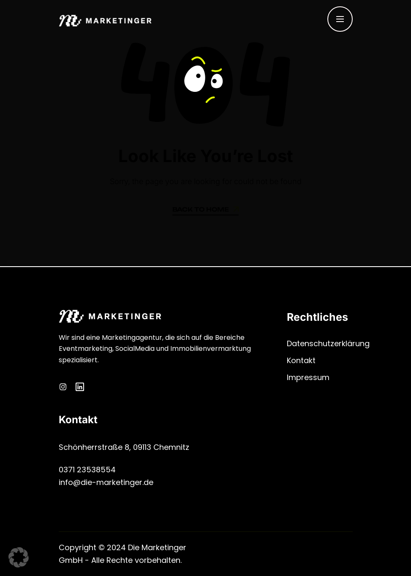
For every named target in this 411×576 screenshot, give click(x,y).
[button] (18, 557)
